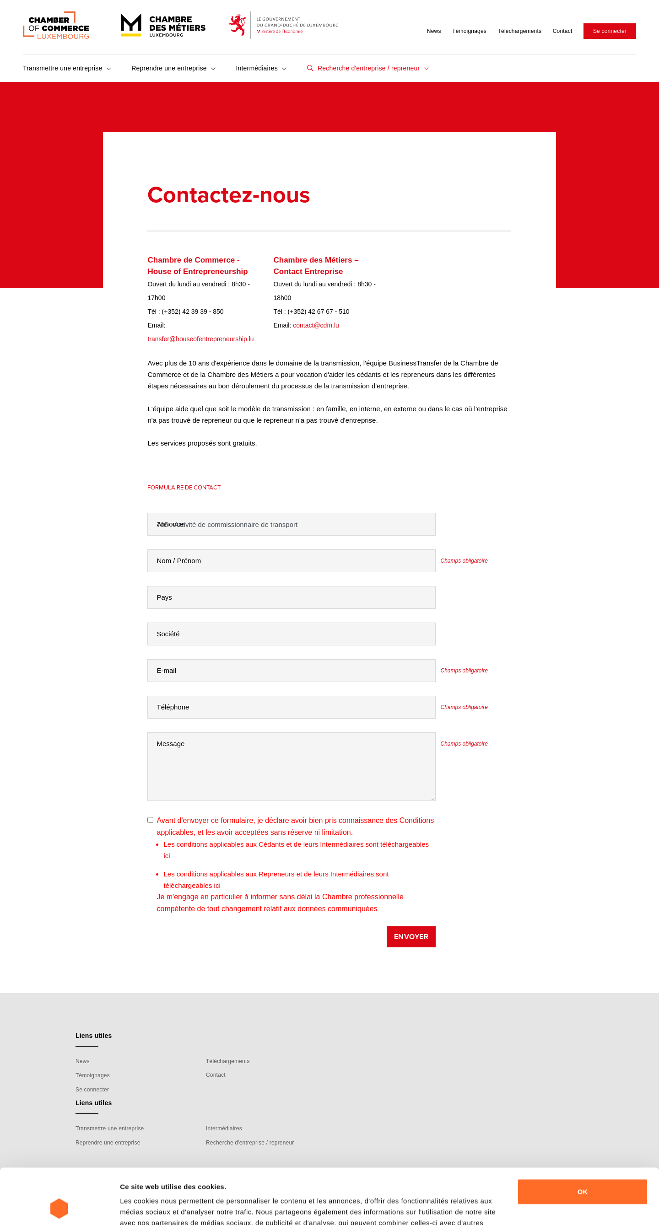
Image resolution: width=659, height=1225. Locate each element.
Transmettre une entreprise (67, 68)
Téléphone (173, 707)
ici (166, 856)
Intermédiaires (261, 68)
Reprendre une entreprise (173, 68)
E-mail (166, 670)
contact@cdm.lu (316, 325)
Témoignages (469, 31)
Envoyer (411, 936)
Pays (164, 597)
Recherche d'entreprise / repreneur (372, 68)
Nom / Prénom (179, 560)
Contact (563, 31)
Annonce (170, 524)
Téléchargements (519, 31)
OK (583, 1140)
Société (168, 634)
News (434, 31)
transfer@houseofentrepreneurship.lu (200, 339)
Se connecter (610, 31)
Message (170, 743)
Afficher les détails (151, 1207)
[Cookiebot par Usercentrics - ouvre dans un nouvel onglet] (59, 1207)
